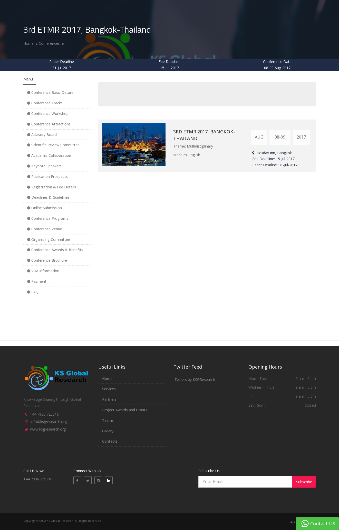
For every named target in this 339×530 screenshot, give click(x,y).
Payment (36, 281)
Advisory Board (42, 134)
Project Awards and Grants (124, 409)
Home (28, 43)
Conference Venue (44, 228)
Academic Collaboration (49, 155)
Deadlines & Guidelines (48, 197)
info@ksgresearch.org (49, 421)
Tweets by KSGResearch (195, 379)
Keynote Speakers (44, 165)
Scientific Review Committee (53, 144)
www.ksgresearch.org (48, 429)
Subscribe (304, 481)
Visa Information (43, 270)
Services (109, 388)
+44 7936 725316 (44, 414)
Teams (108, 420)
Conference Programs (47, 218)
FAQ (32, 291)
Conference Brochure (47, 260)
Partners (109, 399)
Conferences (49, 43)
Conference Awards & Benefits (55, 249)
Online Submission (44, 207)
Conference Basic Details (50, 92)
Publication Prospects (47, 176)
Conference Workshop (48, 113)
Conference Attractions (49, 124)
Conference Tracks (45, 102)
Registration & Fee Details (51, 187)
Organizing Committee (48, 239)
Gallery (107, 430)
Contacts (110, 441)
